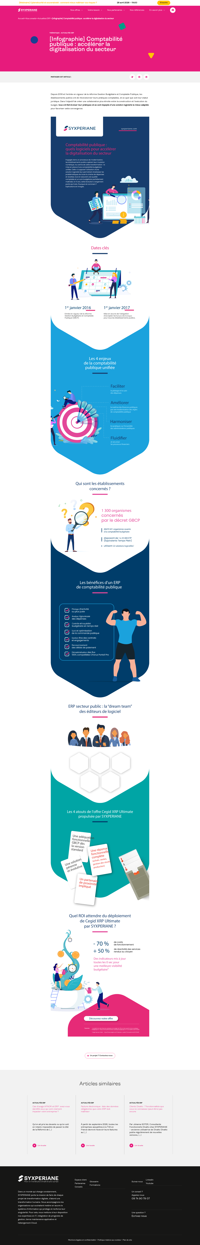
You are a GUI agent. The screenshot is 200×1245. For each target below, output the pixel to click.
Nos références (139, 10)
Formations (95, 1185)
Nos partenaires (118, 10)
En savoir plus (157, 10)
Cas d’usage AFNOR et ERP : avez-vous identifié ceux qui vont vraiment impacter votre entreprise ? (51, 1109)
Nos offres (81, 10)
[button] (132, 77)
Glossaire (94, 1182)
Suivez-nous (137, 1182)
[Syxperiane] (27, 10)
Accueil (21, 19)
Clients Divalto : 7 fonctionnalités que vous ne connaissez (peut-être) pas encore (146, 1109)
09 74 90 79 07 (141, 1198)
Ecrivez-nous (139, 1216)
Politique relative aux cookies (109, 1240)
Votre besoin (98, 10)
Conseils (79, 1187)
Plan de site (127, 1240)
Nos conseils (31, 19)
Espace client (81, 1180)
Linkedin (150, 1180)
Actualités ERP (44, 19)
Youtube (150, 1183)
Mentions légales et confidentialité (82, 1240)
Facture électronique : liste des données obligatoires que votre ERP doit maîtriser (99, 1109)
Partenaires (80, 1183)
